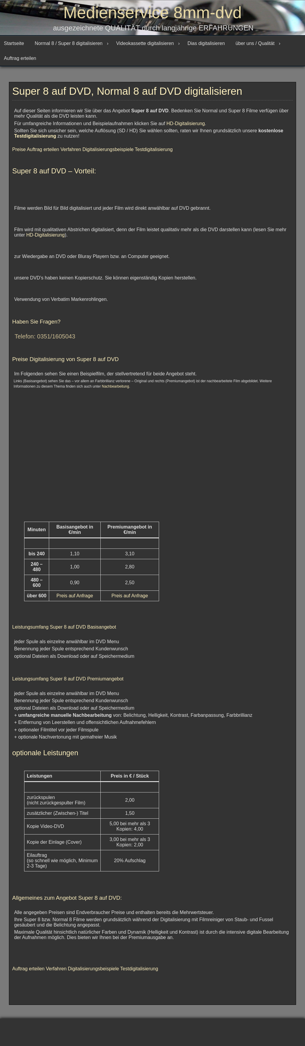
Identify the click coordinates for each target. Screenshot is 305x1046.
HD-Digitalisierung (185, 126)
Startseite (14, 46)
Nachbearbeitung (115, 389)
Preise (19, 152)
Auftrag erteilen (20, 61)
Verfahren (71, 152)
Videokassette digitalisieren (145, 46)
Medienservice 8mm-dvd (152, 14)
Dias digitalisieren (206, 46)
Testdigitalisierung (35, 139)
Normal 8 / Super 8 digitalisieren (69, 46)
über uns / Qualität (255, 46)
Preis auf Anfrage (75, 598)
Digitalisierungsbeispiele (109, 152)
